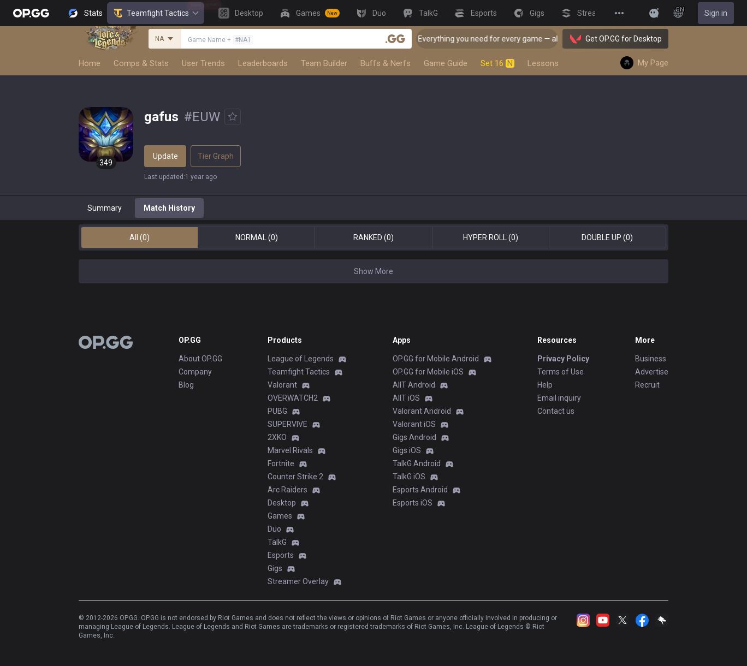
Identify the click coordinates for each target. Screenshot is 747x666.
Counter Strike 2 (295, 476)
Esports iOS (412, 502)
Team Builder (324, 63)
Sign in (715, 13)
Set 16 (497, 63)
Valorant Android (422, 411)
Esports (281, 555)
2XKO (277, 437)
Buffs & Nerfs (385, 63)
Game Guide (445, 63)
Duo (274, 529)
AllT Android (414, 384)
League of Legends (301, 358)
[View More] (619, 13)
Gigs (275, 568)
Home (89, 63)
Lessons (543, 63)
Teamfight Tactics (155, 13)
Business (650, 358)
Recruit (647, 384)
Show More (373, 271)
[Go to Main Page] (31, 13)
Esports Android (420, 489)
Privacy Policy (563, 358)
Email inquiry (559, 398)
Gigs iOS (407, 450)
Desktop (282, 502)
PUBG (277, 411)
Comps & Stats (141, 63)
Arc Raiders (287, 489)
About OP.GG (200, 358)
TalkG (277, 542)
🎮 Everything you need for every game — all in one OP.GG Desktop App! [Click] (552, 38)
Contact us (555, 411)
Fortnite (281, 463)
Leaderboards (263, 63)
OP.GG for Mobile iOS (428, 371)
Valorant (282, 384)
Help (545, 384)
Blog (186, 384)
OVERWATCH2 (293, 398)
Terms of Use (560, 371)
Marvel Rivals (290, 450)
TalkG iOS (409, 476)
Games (280, 516)
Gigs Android (414, 437)
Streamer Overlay (298, 581)
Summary (104, 208)
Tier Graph (216, 156)
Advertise (651, 371)
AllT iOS (406, 398)
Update (165, 156)
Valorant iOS (414, 424)
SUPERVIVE (287, 424)
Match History (169, 208)
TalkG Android (417, 463)
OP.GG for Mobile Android (436, 358)
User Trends (203, 63)
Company (195, 371)
